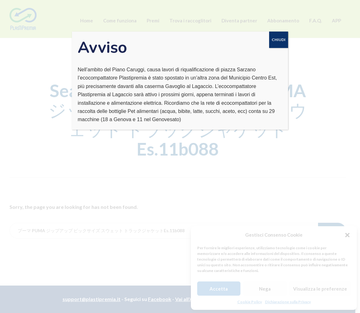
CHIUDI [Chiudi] (279, 39)
